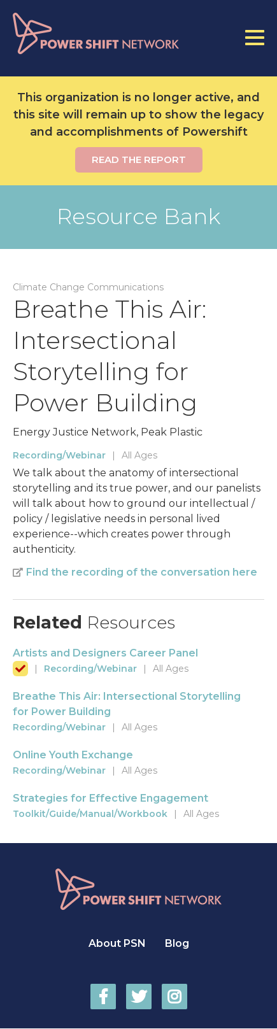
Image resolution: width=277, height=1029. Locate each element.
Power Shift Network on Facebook (103, 996)
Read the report (139, 159)
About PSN (117, 943)
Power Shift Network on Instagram (174, 996)
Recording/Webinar (59, 455)
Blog (177, 943)
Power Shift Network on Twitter (139, 996)
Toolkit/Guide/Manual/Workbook (90, 814)
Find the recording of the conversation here (141, 572)
